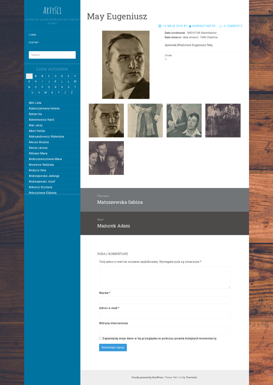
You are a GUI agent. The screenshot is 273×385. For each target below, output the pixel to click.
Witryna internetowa (113, 323)
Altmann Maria (38, 153)
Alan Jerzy (36, 125)
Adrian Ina (35, 114)
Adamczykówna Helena (44, 108)
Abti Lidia (35, 103)
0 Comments (233, 26)
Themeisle (191, 377)
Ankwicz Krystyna (40, 187)
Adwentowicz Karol (41, 119)
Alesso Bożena (39, 142)
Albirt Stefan (37, 131)
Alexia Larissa (38, 148)
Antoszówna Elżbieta (42, 193)
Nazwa (105, 293)
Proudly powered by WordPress (148, 377)
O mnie (32, 35)
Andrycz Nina (37, 170)
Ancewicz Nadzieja (41, 164)
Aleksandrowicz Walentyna (46, 136)
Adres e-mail (109, 308)
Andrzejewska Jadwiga (44, 176)
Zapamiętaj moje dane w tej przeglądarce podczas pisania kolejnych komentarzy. (159, 338)
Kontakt (34, 42)
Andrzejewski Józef (42, 181)
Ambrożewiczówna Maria (45, 159)
